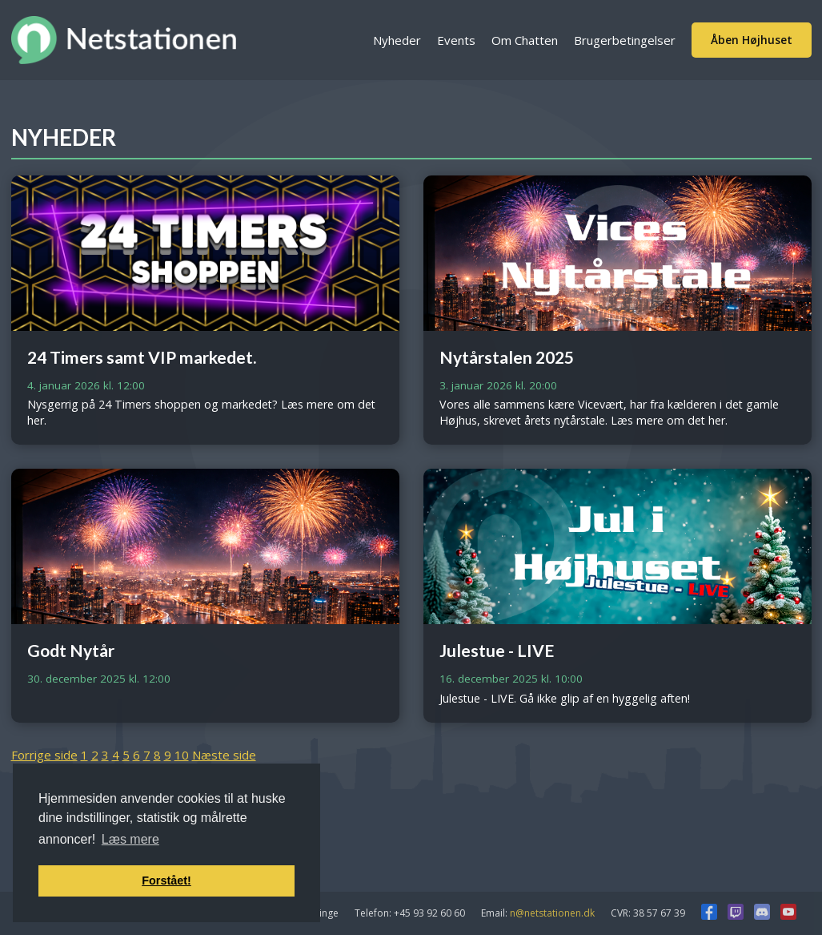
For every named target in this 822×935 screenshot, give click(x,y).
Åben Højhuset (751, 39)
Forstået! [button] (166, 880)
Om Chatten (524, 40)
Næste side (224, 755)
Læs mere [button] (130, 839)
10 (181, 755)
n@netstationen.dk (552, 913)
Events (456, 40)
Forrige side (44, 755)
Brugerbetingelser (625, 40)
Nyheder (397, 40)
